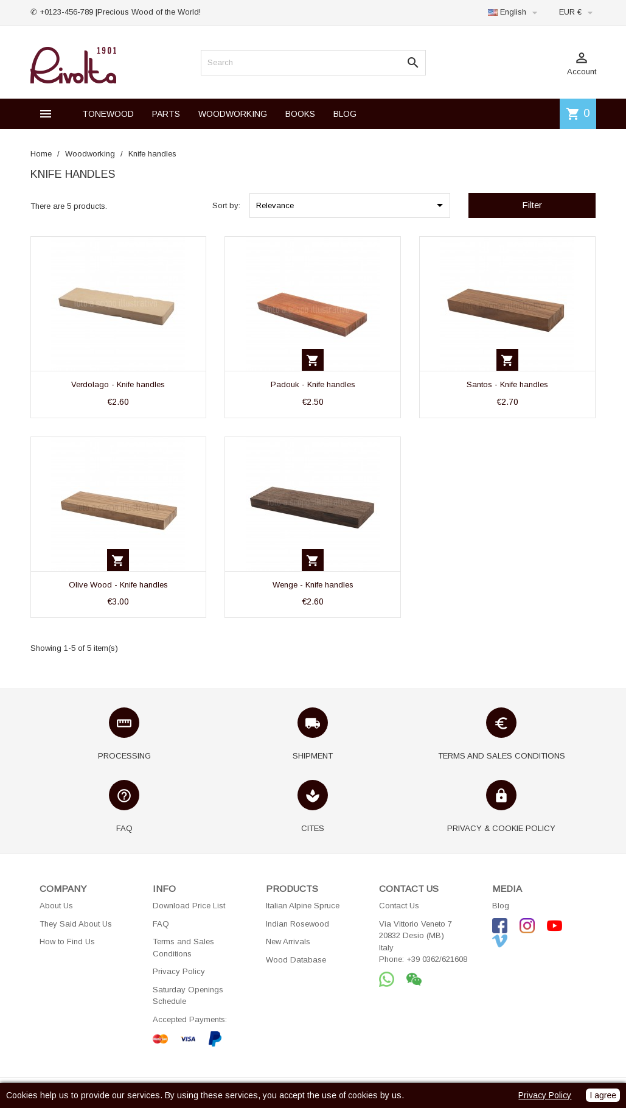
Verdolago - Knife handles (118, 384)
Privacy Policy (179, 971)
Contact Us (399, 905)
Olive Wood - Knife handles (118, 584)
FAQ (161, 923)
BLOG (344, 114)
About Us (56, 905)
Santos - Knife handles (507, 384)
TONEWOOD (108, 114)
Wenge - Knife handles (313, 584)
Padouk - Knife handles (313, 384)
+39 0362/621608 (436, 959)
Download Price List (189, 905)
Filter (532, 205)
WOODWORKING (232, 114)
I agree (602, 1095)
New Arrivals (288, 941)
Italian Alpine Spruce (302, 905)
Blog (500, 905)
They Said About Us (76, 923)
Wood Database (296, 959)
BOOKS (300, 114)
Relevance (351, 205)
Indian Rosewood (297, 923)
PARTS (166, 114)
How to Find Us (67, 941)
